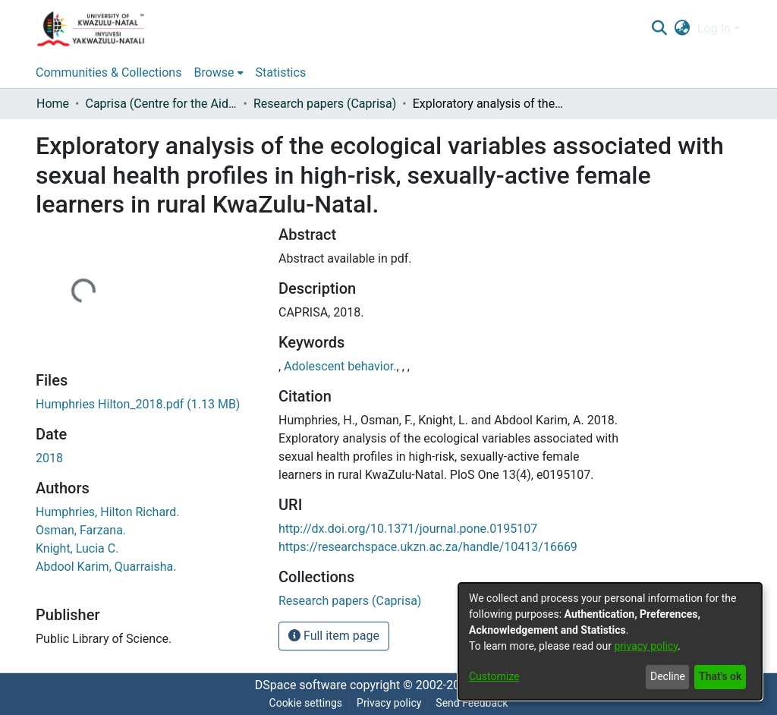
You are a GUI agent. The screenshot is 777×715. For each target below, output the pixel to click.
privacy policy (646, 646)
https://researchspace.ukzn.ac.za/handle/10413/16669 (427, 547)
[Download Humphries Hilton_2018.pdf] (138, 404)
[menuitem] (682, 29)
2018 (49, 458)
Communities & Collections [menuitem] (108, 72)
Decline (667, 676)
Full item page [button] (333, 635)
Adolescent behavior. (340, 366)
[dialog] (610, 641)
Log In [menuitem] (714, 28)
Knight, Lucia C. (77, 548)
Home (52, 103)
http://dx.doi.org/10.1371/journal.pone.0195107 (407, 528)
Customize (494, 676)
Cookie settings (306, 703)
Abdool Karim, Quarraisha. (106, 566)
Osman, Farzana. (81, 530)
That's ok (720, 676)
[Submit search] (659, 29)
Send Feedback (472, 703)
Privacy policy (389, 703)
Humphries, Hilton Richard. (108, 512)
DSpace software (301, 685)
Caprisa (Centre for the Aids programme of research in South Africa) (161, 103)
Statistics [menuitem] (281, 72)
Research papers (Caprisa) (324, 103)
